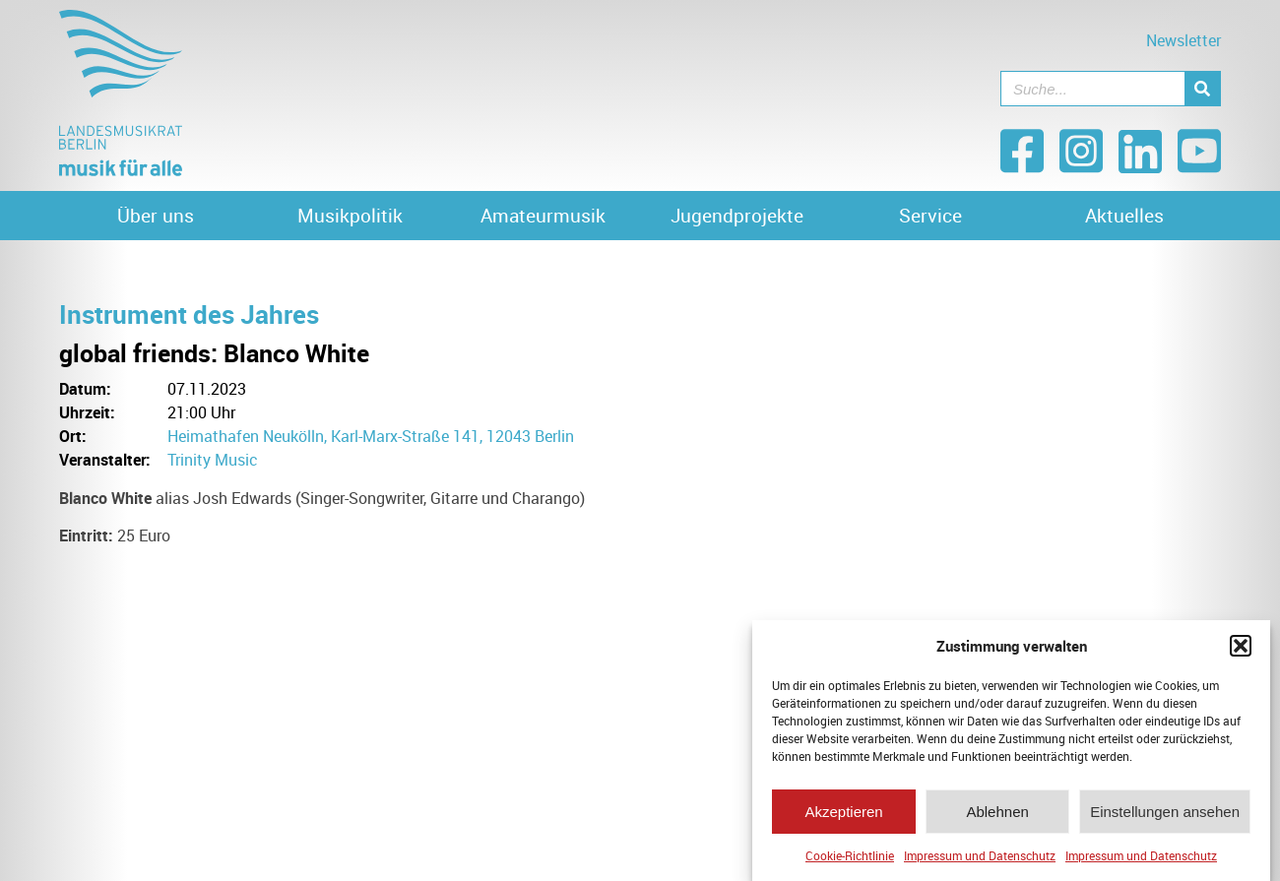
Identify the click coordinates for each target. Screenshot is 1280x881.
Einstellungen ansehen (1165, 813)
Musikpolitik (350, 215)
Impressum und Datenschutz (980, 858)
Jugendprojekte (737, 215)
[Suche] (1202, 88)
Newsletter (1183, 40)
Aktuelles (1124, 215)
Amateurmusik (543, 215)
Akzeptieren (843, 813)
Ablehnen (997, 813)
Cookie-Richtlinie (849, 858)
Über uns (155, 215)
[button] (1240, 649)
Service (930, 215)
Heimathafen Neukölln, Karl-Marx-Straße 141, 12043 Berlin (370, 436)
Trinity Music (212, 460)
